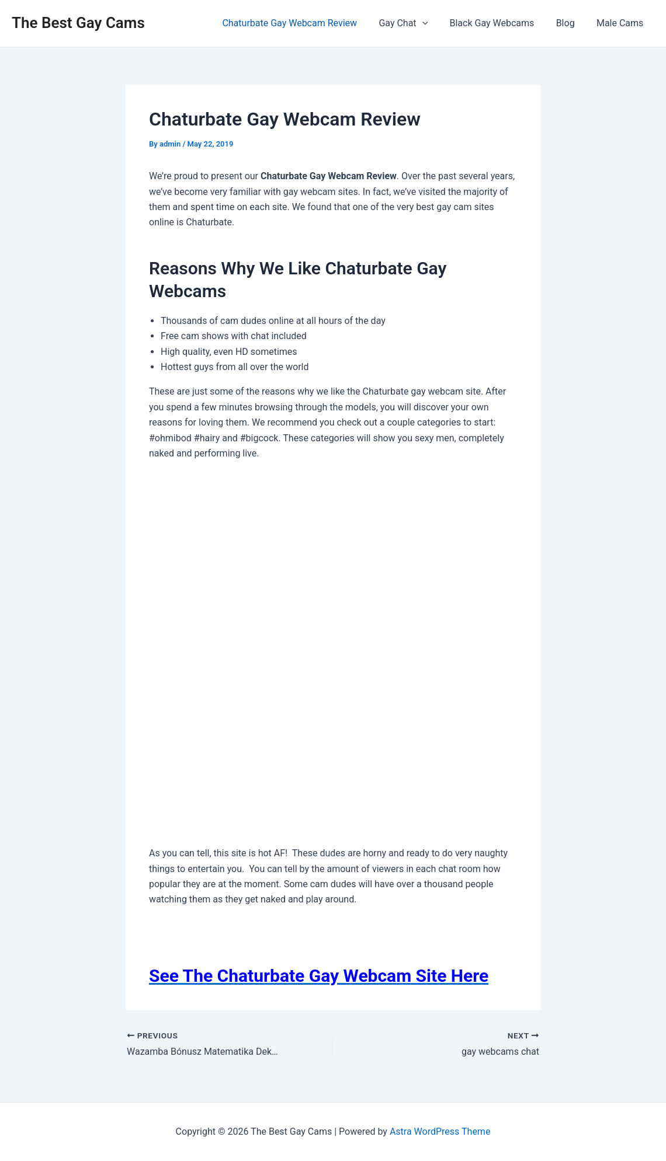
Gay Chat (414, 23)
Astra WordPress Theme (440, 1131)
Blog (570, 23)
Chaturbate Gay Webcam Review (303, 23)
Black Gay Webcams (499, 23)
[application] (433, 23)
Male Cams (621, 23)
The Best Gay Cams (78, 23)
